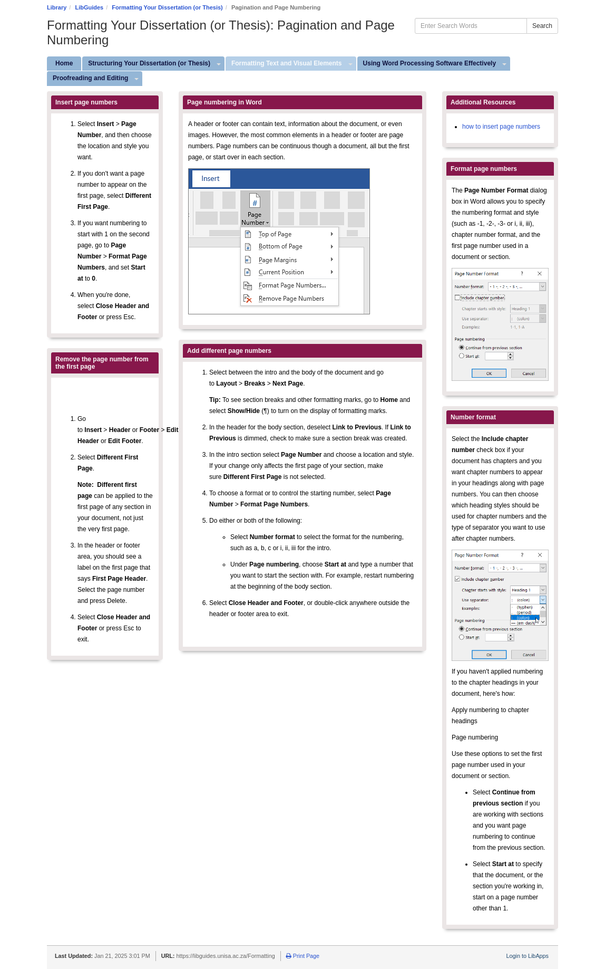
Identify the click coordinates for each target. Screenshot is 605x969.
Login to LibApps (527, 956)
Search (542, 26)
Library (56, 7)
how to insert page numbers (501, 126)
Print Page (302, 956)
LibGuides (89, 7)
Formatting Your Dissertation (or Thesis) (167, 7)
